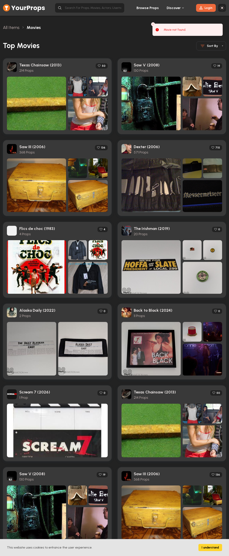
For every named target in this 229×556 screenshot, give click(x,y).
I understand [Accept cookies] (210, 547)
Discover (174, 8)
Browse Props (147, 8)
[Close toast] (153, 24)
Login (205, 8)
